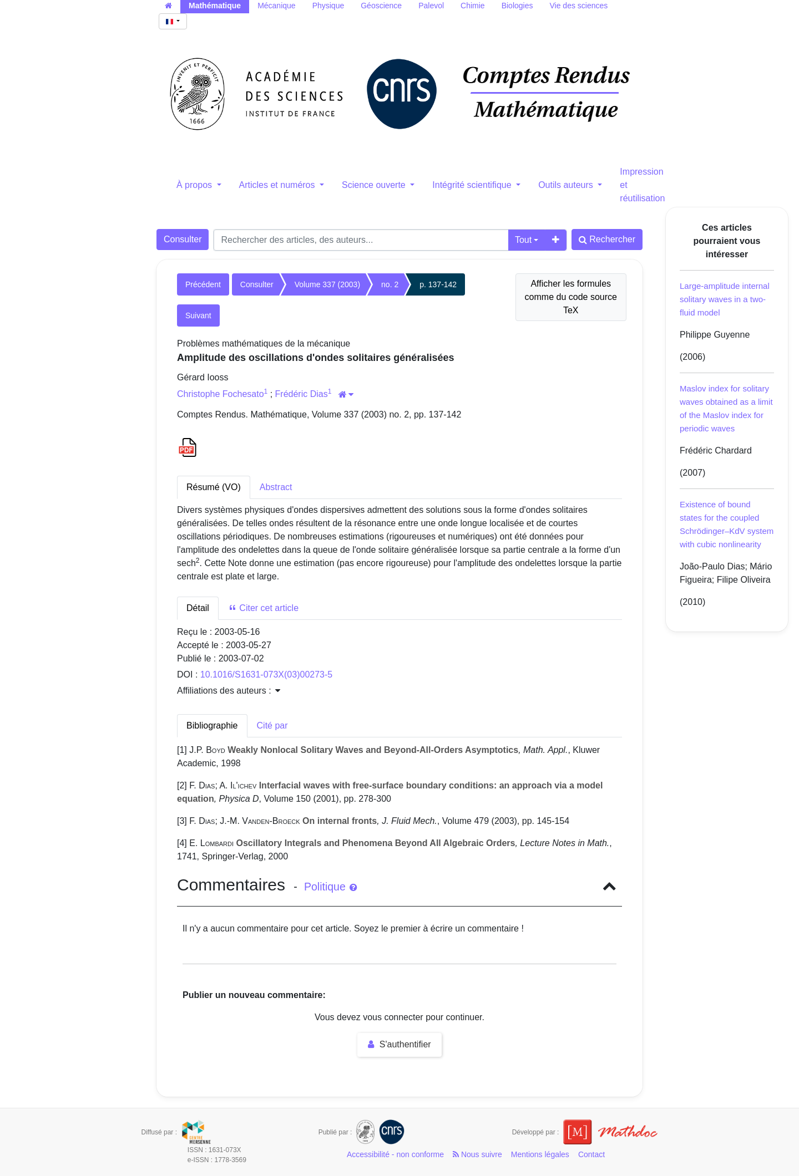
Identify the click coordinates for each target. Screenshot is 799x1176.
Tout (523, 240)
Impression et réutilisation (642, 185)
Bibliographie (212, 725)
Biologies (517, 5)
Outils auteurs (566, 185)
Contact (591, 1154)
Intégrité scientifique (473, 185)
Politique (330, 886)
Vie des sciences (578, 5)
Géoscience (381, 5)
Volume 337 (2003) (327, 284)
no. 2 (389, 284)
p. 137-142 (438, 284)
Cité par (272, 725)
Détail (197, 608)
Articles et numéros (278, 185)
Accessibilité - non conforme (395, 1154)
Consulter (182, 239)
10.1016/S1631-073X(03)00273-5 (266, 674)
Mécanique (276, 5)
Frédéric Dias (301, 394)
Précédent (203, 284)
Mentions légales (540, 1154)
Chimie (473, 5)
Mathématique (215, 5)
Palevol (431, 5)
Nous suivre (477, 1154)
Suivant (198, 315)
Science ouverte (375, 185)
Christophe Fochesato (220, 394)
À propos (195, 185)
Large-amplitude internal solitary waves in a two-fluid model (725, 299)
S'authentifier (399, 1044)
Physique (328, 5)
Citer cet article (263, 608)
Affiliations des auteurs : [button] (228, 690)
